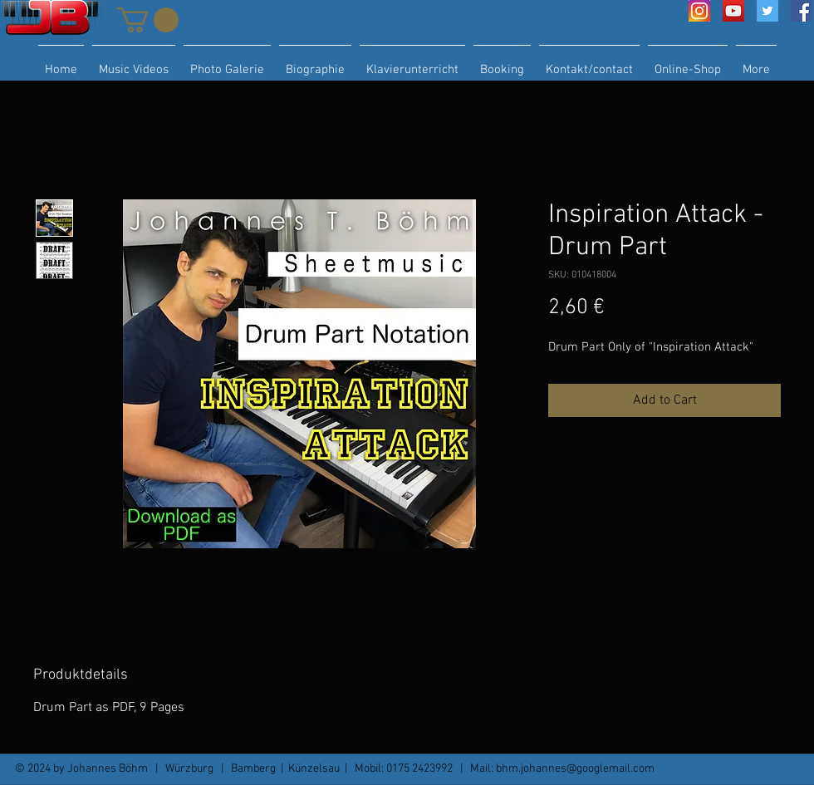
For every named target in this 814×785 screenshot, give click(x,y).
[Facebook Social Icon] (801, 11)
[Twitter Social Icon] (767, 11)
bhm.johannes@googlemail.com (575, 769)
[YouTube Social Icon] (733, 11)
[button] (148, 19)
